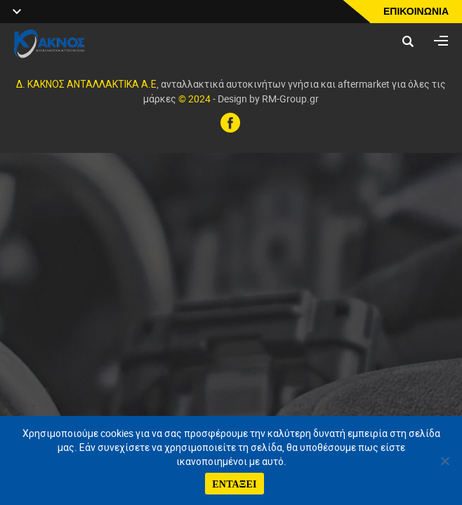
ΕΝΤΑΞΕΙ (234, 483)
